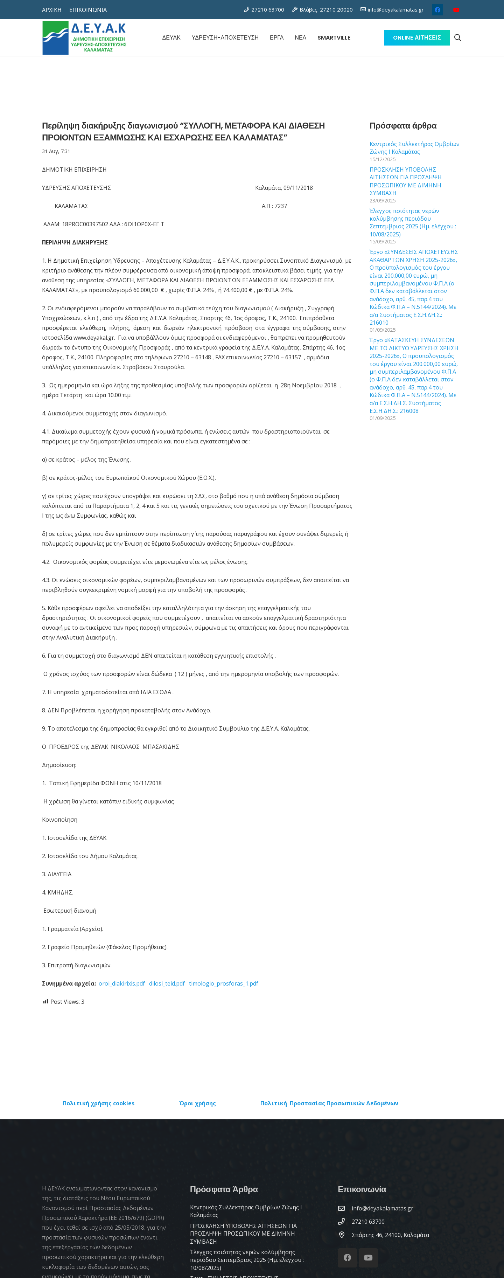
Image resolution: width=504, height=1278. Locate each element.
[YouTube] (456, 9)
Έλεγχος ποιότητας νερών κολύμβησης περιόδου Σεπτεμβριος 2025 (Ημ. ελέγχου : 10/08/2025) (413, 222)
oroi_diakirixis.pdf (122, 983)
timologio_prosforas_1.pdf (223, 983)
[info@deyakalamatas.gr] (345, 1208)
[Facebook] (437, 9)
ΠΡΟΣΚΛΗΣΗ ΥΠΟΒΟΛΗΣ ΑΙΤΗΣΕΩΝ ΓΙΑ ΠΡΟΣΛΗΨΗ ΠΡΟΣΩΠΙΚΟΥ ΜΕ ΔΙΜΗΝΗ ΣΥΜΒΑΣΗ (406, 181)
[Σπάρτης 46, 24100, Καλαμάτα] (345, 1234)
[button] (457, 38)
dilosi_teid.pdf (167, 983)
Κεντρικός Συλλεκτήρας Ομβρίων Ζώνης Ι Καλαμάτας (415, 148)
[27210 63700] (345, 1221)
